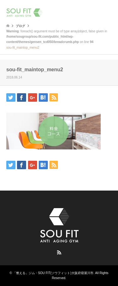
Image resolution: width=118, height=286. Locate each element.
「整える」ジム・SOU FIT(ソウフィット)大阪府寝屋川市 (53, 273)
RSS (59, 252)
